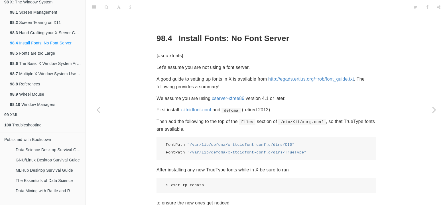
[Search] (106, 7)
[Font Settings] (119, 7)
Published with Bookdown (27, 139)
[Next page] (434, 109)
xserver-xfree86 (228, 98)
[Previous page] (98, 109)
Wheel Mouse (27, 94)
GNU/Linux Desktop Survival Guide (48, 160)
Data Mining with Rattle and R (43, 190)
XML (11, 114)
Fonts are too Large (32, 53)
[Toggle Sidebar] (94, 7)
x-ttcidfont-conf (195, 109)
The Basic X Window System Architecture (47, 63)
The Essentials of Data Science (44, 180)
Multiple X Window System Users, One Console (47, 73)
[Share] (439, 7)
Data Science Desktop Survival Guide (50, 149)
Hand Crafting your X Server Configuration (47, 32)
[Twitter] (415, 7)
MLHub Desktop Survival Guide (44, 170)
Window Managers (32, 104)
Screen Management (33, 12)
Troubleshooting (23, 125)
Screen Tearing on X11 (35, 22)
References (25, 84)
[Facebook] (427, 7)
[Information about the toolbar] (130, 7)
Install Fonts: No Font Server (41, 43)
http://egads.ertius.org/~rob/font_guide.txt (311, 79)
